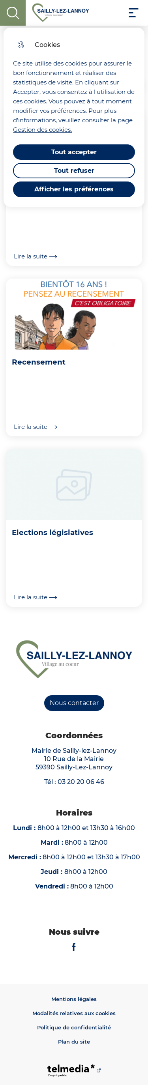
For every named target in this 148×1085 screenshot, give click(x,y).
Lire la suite (35, 256)
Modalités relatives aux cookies (74, 1013)
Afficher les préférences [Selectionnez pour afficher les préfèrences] (74, 189)
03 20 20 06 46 (81, 782)
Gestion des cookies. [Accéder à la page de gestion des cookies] (42, 129)
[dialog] (74, 117)
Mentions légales (74, 999)
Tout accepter (74, 152)
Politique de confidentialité (74, 1027)
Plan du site (74, 1041)
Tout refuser (74, 170)
